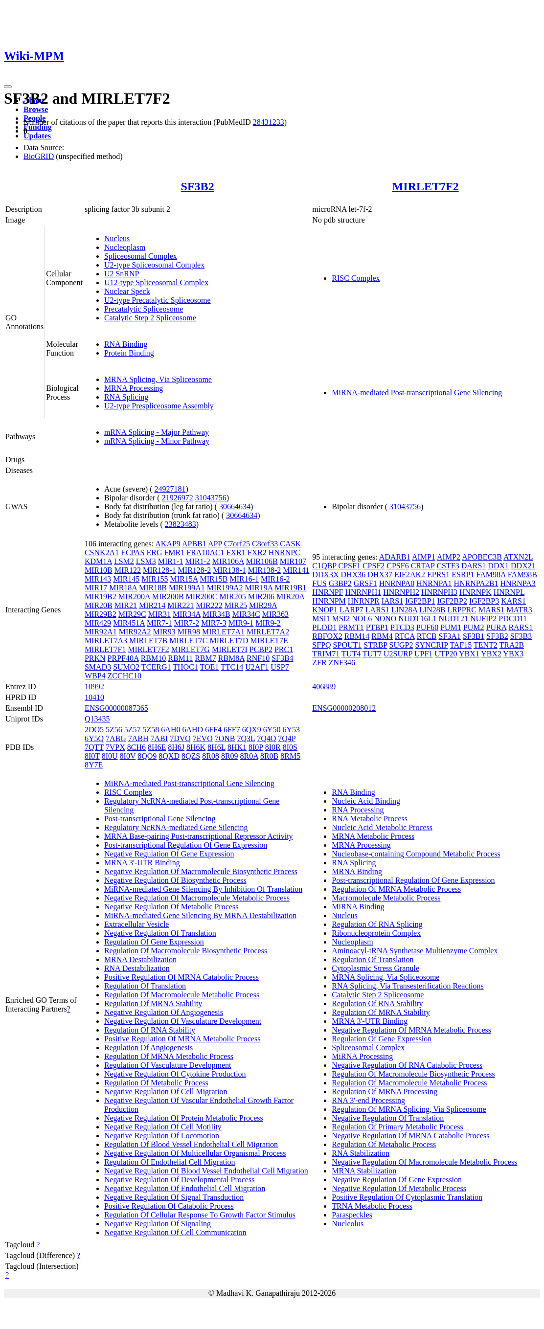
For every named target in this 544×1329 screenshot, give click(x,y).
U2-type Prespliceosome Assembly (159, 406)
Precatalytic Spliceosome (143, 309)
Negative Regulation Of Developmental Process (179, 1179)
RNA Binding (125, 344)
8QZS (190, 756)
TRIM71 (326, 654)
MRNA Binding (357, 871)
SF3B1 (473, 636)
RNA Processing (358, 810)
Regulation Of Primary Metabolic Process (397, 1127)
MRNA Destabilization (140, 959)
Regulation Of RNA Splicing (377, 924)
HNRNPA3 (518, 583)
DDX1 (498, 566)
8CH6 (136, 747)
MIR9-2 (268, 623)
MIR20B (99, 605)
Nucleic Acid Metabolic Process (382, 827)
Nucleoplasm (124, 247)
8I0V (128, 756)
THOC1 (185, 667)
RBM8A (231, 658)
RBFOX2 (327, 636)
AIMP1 (423, 557)
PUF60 (427, 627)
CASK (290, 544)
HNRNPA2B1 (476, 583)
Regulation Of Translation (145, 986)
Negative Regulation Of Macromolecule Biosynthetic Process (200, 871)
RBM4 (382, 636)
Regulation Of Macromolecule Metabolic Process (181, 995)
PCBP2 (260, 649)
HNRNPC (284, 552)
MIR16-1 (244, 579)
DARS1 (473, 566)
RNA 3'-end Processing (368, 1100)
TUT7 (372, 654)
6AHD (192, 729)
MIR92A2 (135, 632)
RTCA (405, 636)
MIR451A (129, 623)
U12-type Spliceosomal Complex (156, 282)
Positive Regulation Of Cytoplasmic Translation (407, 1197)
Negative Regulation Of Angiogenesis (163, 1012)
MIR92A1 (101, 632)
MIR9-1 (241, 623)
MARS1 (491, 610)
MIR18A (123, 588)
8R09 (229, 756)
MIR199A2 (225, 588)
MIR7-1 (159, 623)
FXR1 (236, 552)
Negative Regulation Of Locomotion (161, 1135)
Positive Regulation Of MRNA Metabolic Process (182, 1039)
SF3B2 (197, 186)
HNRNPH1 (363, 592)
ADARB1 (394, 557)
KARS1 (513, 601)
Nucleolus (347, 1223)
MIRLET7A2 (268, 632)
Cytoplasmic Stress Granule (375, 968)
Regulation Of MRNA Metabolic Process (168, 1056)
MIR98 (189, 632)
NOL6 (362, 618)
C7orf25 (237, 544)
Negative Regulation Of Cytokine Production (175, 1074)
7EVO (203, 738)
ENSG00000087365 (116, 708)
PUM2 (473, 627)
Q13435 (97, 719)
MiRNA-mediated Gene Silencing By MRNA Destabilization (200, 915)
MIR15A (184, 579)
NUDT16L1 (417, 618)
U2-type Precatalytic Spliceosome (157, 300)
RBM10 (153, 658)
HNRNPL (509, 592)
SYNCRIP (431, 645)
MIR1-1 (170, 561)
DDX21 (523, 566)
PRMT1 (351, 627)
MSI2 (341, 618)
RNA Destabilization (137, 968)
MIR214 (152, 605)
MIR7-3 (214, 623)
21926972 (177, 498)
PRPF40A (123, 658)
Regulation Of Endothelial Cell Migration (169, 1162)
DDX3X (325, 574)
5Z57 (132, 729)
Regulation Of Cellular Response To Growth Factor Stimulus (199, 1215)
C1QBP (324, 566)
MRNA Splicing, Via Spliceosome (158, 379)
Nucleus (117, 238)
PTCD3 (402, 627)
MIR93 (164, 632)
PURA (496, 627)
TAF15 (461, 645)
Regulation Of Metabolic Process (156, 1083)
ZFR (319, 662)
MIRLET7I (230, 649)
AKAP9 (168, 544)
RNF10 (258, 658)
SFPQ (321, 645)
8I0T (92, 756)
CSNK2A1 (102, 552)
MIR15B (214, 579)
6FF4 (213, 729)
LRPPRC (461, 610)
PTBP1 (377, 627)
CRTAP (423, 566)
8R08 (210, 756)
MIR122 (127, 570)
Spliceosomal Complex (140, 256)
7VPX (115, 747)
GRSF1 (365, 583)
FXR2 (257, 552)
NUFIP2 (483, 618)
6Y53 (291, 729)
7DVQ (180, 738)
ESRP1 (463, 574)
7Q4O (266, 738)
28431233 (268, 122)
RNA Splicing (126, 397)
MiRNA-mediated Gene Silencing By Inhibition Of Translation (203, 889)
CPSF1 (350, 566)
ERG (154, 552)
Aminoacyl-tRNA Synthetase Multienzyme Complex (415, 950)
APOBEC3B (482, 557)
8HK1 (237, 747)
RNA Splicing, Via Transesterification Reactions (407, 986)
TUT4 (351, 654)
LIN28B (432, 610)
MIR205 (233, 596)
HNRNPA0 (396, 583)
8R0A (249, 756)
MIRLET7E (269, 640)
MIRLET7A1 (223, 632)
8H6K (195, 747)
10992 (94, 686)
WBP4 (95, 676)
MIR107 (293, 561)
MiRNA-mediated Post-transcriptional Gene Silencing (417, 392)
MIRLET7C (188, 640)
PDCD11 (513, 618)
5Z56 (114, 729)
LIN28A (404, 610)
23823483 (180, 524)
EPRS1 (438, 574)
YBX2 (491, 654)
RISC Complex (356, 278)
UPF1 (423, 654)
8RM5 (290, 756)
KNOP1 (325, 610)
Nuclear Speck (127, 291)
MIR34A (187, 614)
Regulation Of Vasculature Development (167, 1065)
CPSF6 (397, 566)
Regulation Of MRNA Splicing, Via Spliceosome (409, 1109)
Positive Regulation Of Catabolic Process (169, 1206)
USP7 (280, 667)
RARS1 (520, 627)
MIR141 (296, 570)
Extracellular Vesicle (136, 924)
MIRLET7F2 (425, 186)
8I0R (273, 747)
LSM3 (146, 561)
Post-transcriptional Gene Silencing (160, 818)
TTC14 (232, 667)
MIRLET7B (148, 640)
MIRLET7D (228, 640)
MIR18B (153, 588)
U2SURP (398, 654)
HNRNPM (328, 601)
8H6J (176, 747)
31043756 (211, 498)
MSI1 (321, 618)
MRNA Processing (133, 388)
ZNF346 (342, 662)
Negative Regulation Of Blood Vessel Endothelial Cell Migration (206, 1171)
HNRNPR (364, 601)
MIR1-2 (197, 561)
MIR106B (262, 561)
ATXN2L (518, 557)
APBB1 (194, 544)
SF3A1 (450, 636)
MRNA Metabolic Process (373, 836)
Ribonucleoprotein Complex (376, 933)
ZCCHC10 (124, 676)
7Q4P (286, 738)
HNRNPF (327, 592)
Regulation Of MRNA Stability (153, 1003)
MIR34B (216, 614)
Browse (35, 109)
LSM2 (124, 561)
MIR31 (159, 614)
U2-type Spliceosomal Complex (154, 265)
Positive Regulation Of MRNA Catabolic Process (181, 977)
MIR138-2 (264, 570)
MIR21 (125, 605)
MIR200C (202, 596)
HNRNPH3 (439, 592)
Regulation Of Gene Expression (154, 942)
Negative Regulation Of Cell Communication (175, 1232)
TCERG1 (156, 667)
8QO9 (147, 756)
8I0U (110, 756)
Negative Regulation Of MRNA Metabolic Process (411, 1030)
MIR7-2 (187, 623)
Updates (37, 136)
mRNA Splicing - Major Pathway (156, 432)
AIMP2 (448, 557)
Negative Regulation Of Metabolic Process (171, 906)
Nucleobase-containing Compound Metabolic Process (416, 854)
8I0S (290, 747)
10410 (94, 697)
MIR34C (246, 614)
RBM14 (357, 636)
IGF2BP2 (452, 601)
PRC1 (283, 649)
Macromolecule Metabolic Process (386, 898)
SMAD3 (98, 667)
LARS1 (377, 610)
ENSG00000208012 (344, 708)
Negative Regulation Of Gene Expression (169, 854)
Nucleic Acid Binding (366, 801)
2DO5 (94, 729)
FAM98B (522, 574)
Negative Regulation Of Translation (160, 933)
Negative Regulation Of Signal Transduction (174, 1197)
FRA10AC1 (205, 552)
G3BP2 (340, 583)
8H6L (216, 747)
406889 (324, 686)
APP (215, 544)
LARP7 (351, 610)
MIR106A (228, 561)
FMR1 (174, 552)
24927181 (170, 489)
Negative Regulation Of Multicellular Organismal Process (195, 1153)
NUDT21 (453, 618)
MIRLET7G (190, 649)
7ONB (225, 738)
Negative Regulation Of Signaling (157, 1223)
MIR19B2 (100, 596)
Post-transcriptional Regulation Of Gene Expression (185, 845)
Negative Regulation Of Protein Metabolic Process (183, 1118)
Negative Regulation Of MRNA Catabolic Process (410, 1135)
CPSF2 (374, 566)
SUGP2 (401, 645)
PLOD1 (324, 627)
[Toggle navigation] (8, 86)
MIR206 (261, 596)
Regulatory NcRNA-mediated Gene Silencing (176, 827)
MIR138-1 (229, 570)
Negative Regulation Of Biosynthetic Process (175, 880)
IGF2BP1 (420, 601)
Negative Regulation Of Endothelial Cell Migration (184, 1188)
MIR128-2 (194, 570)
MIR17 (96, 588)
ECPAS (132, 552)
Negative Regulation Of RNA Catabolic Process (407, 1065)
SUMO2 (126, 667)
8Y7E (94, 765)
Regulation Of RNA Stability (149, 1030)
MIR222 (209, 605)
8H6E (157, 747)
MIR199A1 (187, 588)
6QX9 (251, 729)
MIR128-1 (159, 570)
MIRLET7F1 (105, 649)
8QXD (169, 756)
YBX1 (469, 654)
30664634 (234, 506)
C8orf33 (265, 544)
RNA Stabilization (360, 1153)
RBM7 (205, 658)
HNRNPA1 (434, 583)
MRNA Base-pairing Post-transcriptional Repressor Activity (198, 836)
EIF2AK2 (409, 574)
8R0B (269, 756)
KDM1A (98, 561)
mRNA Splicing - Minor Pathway (156, 441)
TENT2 (486, 645)
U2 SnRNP (121, 274)
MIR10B (99, 570)
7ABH (138, 738)
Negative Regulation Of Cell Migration (165, 1091)
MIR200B (168, 596)
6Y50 (272, 729)
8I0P (256, 747)
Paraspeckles (352, 1215)
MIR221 (180, 605)
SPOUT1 (347, 645)
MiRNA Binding (358, 906)
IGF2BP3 (484, 601)
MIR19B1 (290, 588)
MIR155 (154, 579)
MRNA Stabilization (364, 1171)
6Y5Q (94, 738)
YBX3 (513, 654)
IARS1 (392, 601)
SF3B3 (521, 636)
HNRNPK (475, 592)
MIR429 (98, 623)
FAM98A (491, 574)
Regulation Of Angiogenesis (148, 1047)
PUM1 (450, 627)
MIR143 (98, 579)
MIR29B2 (100, 614)
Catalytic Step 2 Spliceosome (150, 318)
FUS (319, 583)
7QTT (94, 747)
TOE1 (209, 667)
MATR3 (519, 610)
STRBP (375, 645)
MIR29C (132, 614)
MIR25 (236, 605)
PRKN (95, 658)
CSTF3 (447, 566)
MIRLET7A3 (106, 640)
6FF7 (232, 729)
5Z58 (151, 729)
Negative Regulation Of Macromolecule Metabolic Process (197, 898)
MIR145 (126, 579)
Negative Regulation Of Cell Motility (163, 1127)
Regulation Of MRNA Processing (384, 1091)
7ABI (159, 738)
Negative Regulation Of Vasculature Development (182, 1021)
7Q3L (246, 738)
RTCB (427, 636)
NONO (385, 618)
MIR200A (134, 596)
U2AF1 (257, 667)
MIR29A (263, 605)
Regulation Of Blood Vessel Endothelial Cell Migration (191, 1144)
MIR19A (259, 588)
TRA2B (511, 645)
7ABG (116, 738)
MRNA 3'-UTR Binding (142, 862)
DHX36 (353, 574)
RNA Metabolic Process (370, 818)
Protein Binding (129, 353)
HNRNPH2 (401, 592)
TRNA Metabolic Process (372, 1206)
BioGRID (38, 156)
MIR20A (290, 596)
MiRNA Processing (362, 1056)
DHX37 (379, 574)
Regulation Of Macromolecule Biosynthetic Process (185, 950)
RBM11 (180, 658)
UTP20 (445, 654)
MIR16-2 (275, 579)
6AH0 (170, 729)
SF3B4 (282, 658)
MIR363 (275, 614)
